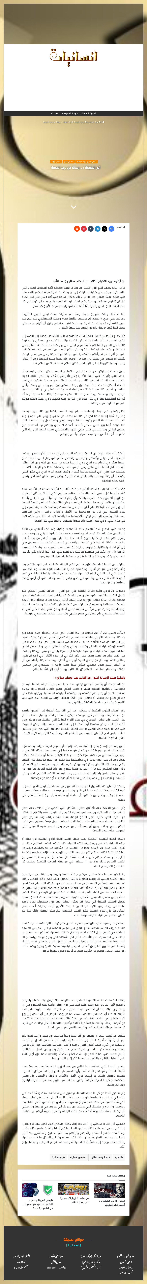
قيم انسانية (58, 1157)
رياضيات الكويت (126, 1267)
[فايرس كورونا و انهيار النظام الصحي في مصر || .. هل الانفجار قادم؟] (37, 1190)
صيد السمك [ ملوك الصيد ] (91, 1256)
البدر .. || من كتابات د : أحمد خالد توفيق (112, 1203)
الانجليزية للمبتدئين (125, 1261)
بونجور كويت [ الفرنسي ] (91, 1261)
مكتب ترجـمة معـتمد (126, 1272)
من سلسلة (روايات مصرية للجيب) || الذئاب (74, 1200)
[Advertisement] (73, 24)
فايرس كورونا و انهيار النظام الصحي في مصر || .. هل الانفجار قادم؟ (37, 1204)
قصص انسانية (77, 1157)
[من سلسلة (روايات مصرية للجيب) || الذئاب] (73, 1189)
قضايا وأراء (56, 161)
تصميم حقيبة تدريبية (21, 1267)
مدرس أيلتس (56, 1261)
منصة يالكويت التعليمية (125, 1256)
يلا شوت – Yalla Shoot (56, 1267)
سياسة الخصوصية (70, 113)
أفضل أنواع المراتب (21, 1256)
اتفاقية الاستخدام (88, 113)
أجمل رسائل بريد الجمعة (83, 122)
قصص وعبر (68, 161)
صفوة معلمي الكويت (56, 1256)
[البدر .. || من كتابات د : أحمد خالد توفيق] (109, 1190)
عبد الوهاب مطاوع (100, 1157)
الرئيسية (99, 122)
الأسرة (118, 1157)
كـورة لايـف (21, 1261)
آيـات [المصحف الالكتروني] (91, 1267)
